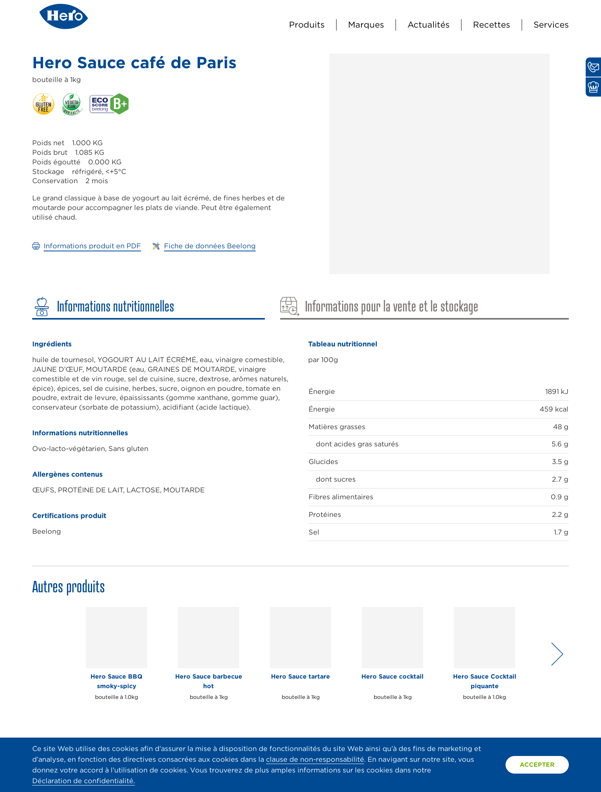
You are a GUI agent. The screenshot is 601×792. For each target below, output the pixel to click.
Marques (366, 25)
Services (551, 25)
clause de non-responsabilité (315, 759)
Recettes (491, 25)
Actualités (428, 25)
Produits (307, 25)
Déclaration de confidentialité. (83, 781)
